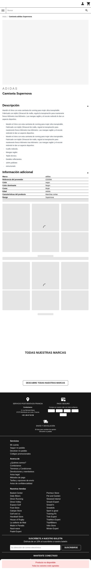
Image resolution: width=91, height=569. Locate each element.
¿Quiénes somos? (18, 463)
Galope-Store (16, 511)
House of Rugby (17, 520)
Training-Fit (51, 514)
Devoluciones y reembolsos (22, 472)
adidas (45, 88)
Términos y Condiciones (20, 469)
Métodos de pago (17, 477)
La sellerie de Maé (18, 523)
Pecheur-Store (52, 493)
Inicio (4, 17)
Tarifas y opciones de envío (22, 480)
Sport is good (52, 511)
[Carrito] (89, 4)
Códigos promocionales (20, 454)
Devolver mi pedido (18, 451)
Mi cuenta (14, 445)
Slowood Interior (53, 499)
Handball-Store (16, 517)
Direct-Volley (15, 502)
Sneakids (50, 508)
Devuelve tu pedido (45, 431)
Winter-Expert (52, 528)
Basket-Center (16, 493)
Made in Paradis (17, 526)
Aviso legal (15, 475)
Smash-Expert (52, 502)
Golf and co (15, 514)
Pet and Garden (53, 496)
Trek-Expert (51, 517)
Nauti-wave (15, 528)
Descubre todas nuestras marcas (45, 383)
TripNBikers (51, 523)
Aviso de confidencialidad (21, 483)
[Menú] (3, 10)
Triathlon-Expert (53, 520)
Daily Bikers (15, 496)
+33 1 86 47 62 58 (28, 415)
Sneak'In (50, 505)
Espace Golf (15, 505)
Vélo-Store (51, 526)
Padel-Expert (16, 531)
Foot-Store (14, 508)
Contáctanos (27, 407)
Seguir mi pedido (17, 448)
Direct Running (16, 499)
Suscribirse (71, 548)
